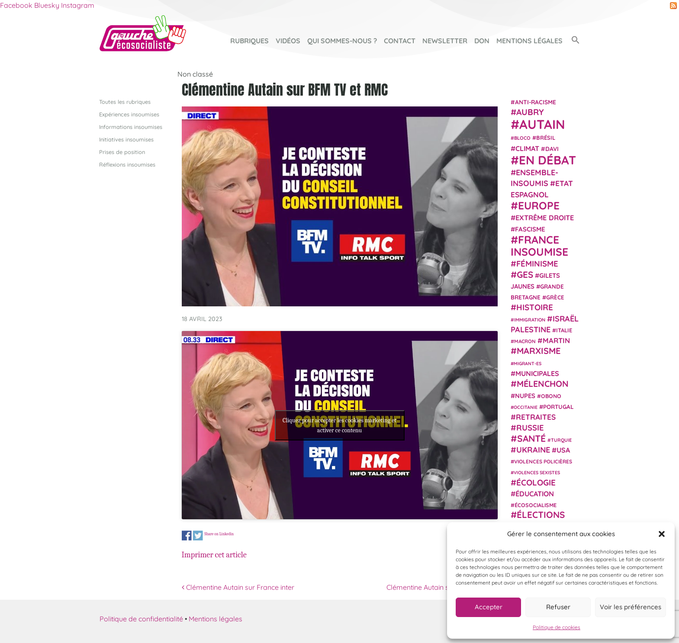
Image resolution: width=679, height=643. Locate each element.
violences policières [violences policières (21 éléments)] (543, 461)
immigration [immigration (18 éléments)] (529, 319)
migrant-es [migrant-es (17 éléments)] (527, 363)
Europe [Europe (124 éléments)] (539, 205)
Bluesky (46, 5)
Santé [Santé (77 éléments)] (531, 438)
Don (481, 40)
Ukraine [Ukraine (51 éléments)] (533, 450)
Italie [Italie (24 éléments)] (564, 330)
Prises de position (122, 151)
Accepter (488, 607)
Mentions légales (529, 40)
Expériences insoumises (129, 113)
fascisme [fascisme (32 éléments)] (530, 229)
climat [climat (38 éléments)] (527, 148)
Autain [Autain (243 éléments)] (542, 124)
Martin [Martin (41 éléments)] (556, 340)
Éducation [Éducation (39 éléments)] (534, 493)
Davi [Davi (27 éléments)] (552, 148)
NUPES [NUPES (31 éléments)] (525, 395)
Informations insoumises (130, 126)
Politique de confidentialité (141, 618)
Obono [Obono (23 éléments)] (551, 395)
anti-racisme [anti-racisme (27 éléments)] (535, 101)
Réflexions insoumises (127, 164)
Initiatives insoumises (126, 138)
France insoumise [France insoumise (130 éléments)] (539, 245)
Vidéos (288, 40)
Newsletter (444, 40)
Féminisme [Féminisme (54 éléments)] (537, 263)
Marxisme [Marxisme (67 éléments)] (538, 350)
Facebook (16, 5)
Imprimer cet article (214, 554)
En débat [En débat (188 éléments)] (547, 159)
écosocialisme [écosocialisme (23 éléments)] (536, 505)
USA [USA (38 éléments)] (563, 450)
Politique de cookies (556, 627)
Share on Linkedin (219, 533)
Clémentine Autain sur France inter (238, 587)
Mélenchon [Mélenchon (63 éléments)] (543, 383)
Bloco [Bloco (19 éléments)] (522, 138)
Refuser (558, 607)
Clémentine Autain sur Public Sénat (442, 587)
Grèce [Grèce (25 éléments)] (555, 297)
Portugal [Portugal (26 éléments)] (558, 406)
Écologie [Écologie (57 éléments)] (536, 482)
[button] (661, 534)
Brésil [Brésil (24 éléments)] (545, 137)
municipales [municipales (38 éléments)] (537, 373)
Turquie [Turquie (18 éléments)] (561, 440)
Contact (399, 40)
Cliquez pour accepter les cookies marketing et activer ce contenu (339, 425)
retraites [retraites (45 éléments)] (536, 416)
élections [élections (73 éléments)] (541, 514)
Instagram (77, 5)
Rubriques (249, 40)
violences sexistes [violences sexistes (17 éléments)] (537, 472)
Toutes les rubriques (125, 101)
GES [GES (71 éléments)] (525, 274)
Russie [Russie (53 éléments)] (530, 428)
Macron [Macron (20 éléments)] (525, 341)
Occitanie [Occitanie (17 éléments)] (525, 407)
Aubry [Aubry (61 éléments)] (530, 112)
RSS (673, 5)
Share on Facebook (187, 536)
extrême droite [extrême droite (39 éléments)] (544, 217)
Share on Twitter (198, 536)
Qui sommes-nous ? (342, 40)
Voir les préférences (630, 607)
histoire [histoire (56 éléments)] (534, 307)
